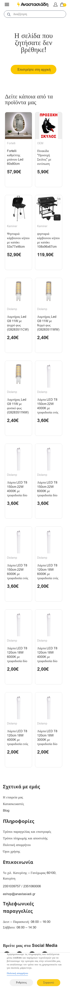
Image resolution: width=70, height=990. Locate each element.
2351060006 (32, 886)
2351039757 (11, 886)
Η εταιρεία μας (13, 797)
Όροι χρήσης (11, 851)
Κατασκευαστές (13, 804)
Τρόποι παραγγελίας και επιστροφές (27, 831)
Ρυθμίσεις (21, 982)
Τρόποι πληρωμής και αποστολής (25, 838)
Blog (6, 810)
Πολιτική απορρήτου (17, 845)
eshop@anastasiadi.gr (19, 894)
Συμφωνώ (48, 982)
